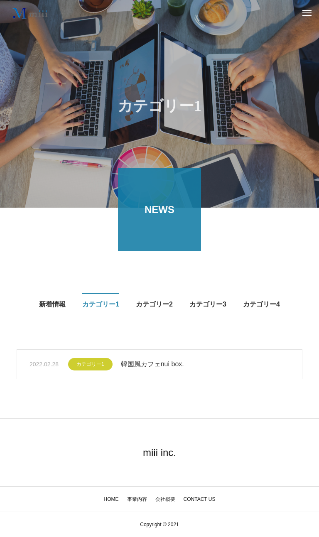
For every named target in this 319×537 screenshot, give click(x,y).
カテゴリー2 (154, 305)
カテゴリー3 (207, 305)
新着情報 (52, 305)
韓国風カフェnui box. (152, 365)
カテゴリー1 (100, 305)
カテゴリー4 (261, 305)
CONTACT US (200, 499)
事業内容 (137, 499)
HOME (111, 499)
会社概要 (165, 499)
